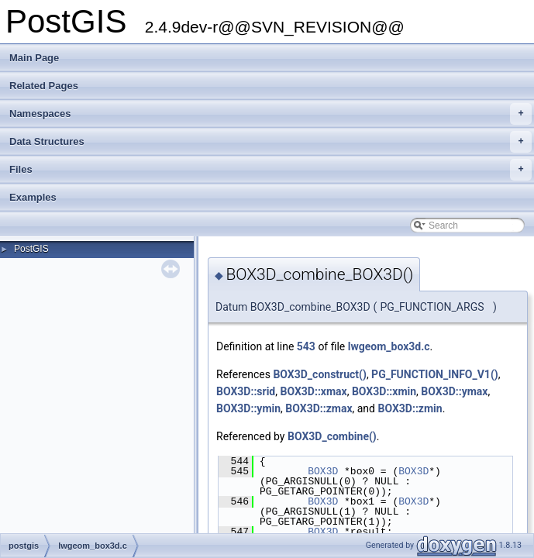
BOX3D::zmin (409, 408)
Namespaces (270, 114)
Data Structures (270, 142)
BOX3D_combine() (332, 436)
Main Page (34, 58)
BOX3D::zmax (318, 408)
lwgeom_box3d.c (389, 346)
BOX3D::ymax (454, 391)
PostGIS (31, 248)
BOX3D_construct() (319, 374)
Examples (33, 197)
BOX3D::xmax (313, 391)
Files (270, 170)
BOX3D (323, 471)
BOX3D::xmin (384, 391)
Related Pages (43, 85)
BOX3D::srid (245, 391)
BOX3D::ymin (248, 408)
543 (306, 346)
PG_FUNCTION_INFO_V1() (434, 374)
